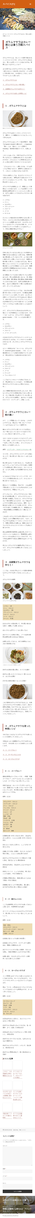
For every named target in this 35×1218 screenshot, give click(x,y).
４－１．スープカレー (10, 750)
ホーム (4, 34)
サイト (4, 1183)
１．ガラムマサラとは (10, 80)
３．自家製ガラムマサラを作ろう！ (14, 89)
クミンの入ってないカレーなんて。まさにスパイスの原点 (17, 1074)
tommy (16, 1130)
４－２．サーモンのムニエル (12, 754)
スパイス (10, 34)
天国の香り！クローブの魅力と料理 (7, 1115)
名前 (4, 1169)
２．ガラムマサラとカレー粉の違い (14, 84)
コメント (5, 1145)
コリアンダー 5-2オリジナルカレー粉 (19, 449)
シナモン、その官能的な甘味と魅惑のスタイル (7, 1073)
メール (5, 1176)
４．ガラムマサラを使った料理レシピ (15, 93)
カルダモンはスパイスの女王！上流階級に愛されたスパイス (7, 1094)
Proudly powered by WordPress (10, 1215)
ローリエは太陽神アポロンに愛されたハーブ (17, 1115)
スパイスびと (9, 4)
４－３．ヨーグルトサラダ (11, 759)
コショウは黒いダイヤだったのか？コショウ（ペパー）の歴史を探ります (17, 1095)
